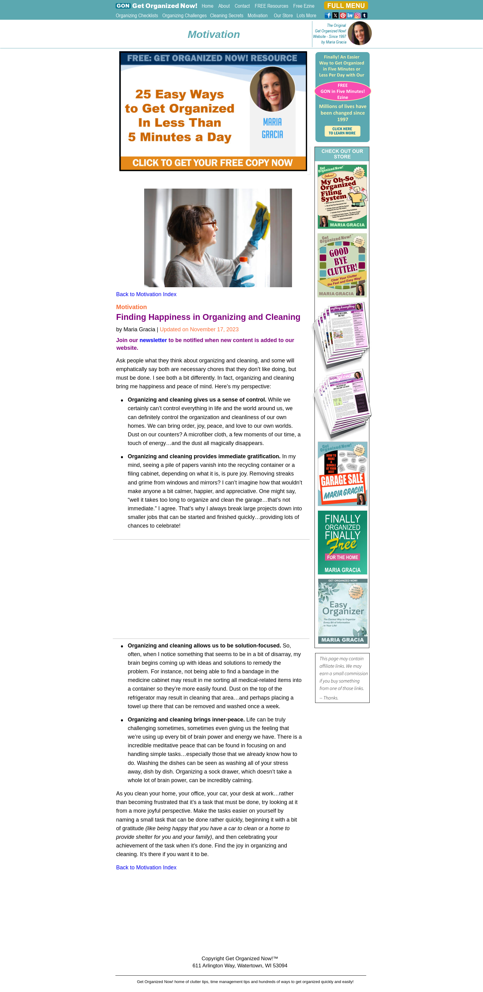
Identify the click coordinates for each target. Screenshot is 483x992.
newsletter (153, 340)
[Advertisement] (212, 591)
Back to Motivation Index (146, 294)
